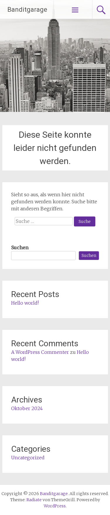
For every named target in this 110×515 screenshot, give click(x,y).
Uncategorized (28, 458)
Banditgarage (27, 9)
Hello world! (25, 303)
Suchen (19, 247)
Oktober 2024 (27, 408)
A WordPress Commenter (40, 352)
